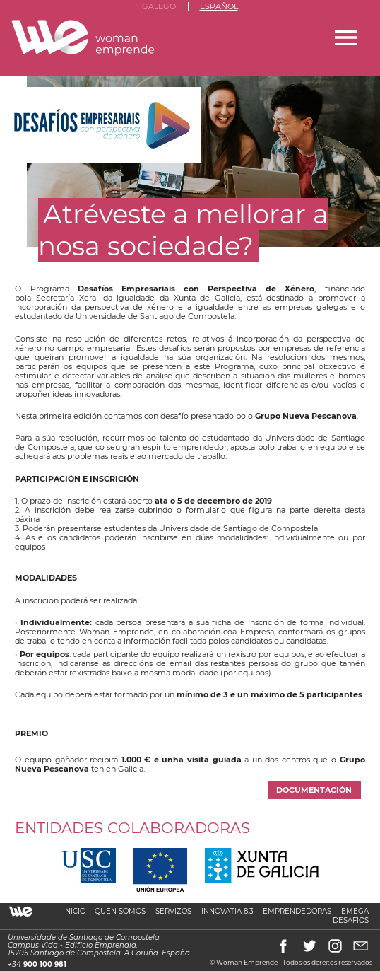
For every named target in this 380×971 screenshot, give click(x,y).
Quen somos (120, 911)
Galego (159, 6)
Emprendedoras (297, 911)
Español (219, 6)
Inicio (74, 911)
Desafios (351, 920)
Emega (355, 911)
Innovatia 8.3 (227, 911)
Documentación (314, 790)
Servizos (173, 911)
